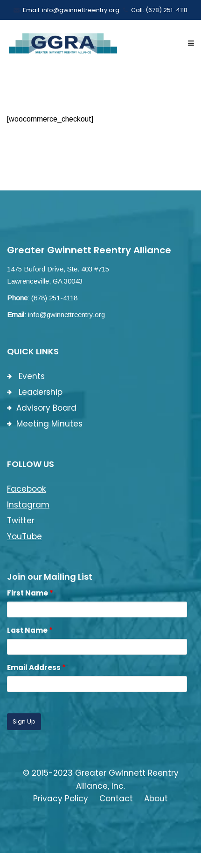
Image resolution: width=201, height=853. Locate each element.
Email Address (36, 667)
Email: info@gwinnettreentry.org (66, 10)
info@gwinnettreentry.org (66, 314)
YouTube (24, 536)
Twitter (21, 520)
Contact (116, 798)
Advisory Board (41, 407)
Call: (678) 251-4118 (155, 10)
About (156, 798)
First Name (30, 593)
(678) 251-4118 (54, 298)
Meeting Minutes (45, 423)
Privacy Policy (60, 798)
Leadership (34, 392)
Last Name (30, 630)
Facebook (26, 488)
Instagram (28, 504)
